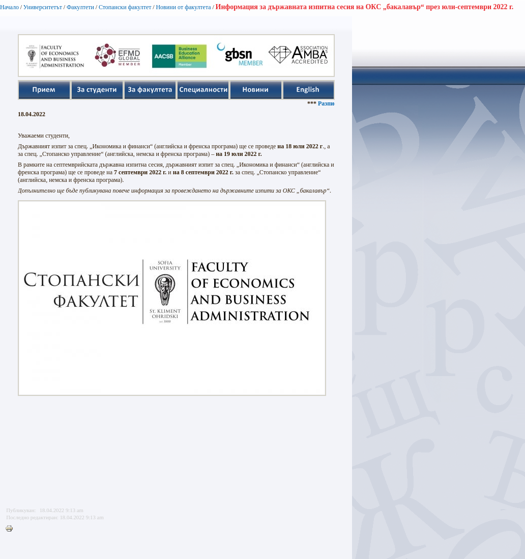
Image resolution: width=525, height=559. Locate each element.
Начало (9, 7)
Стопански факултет (125, 7)
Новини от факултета (183, 7)
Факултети (80, 7)
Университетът (42, 7)
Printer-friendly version (11, 529)
